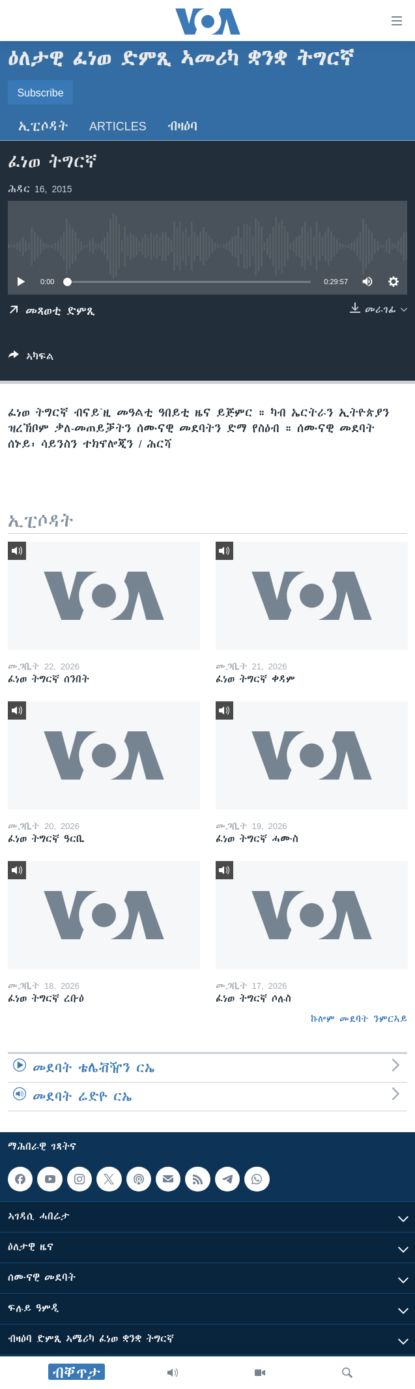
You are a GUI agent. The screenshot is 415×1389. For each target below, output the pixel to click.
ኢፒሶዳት (43, 126)
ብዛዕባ (182, 126)
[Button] (31, 359)
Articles (118, 126)
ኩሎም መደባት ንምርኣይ (359, 1019)
